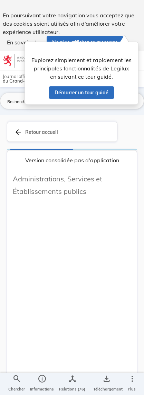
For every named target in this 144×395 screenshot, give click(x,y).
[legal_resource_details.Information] (42, 384)
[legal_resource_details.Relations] (72, 384)
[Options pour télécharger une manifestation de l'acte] (106, 384)
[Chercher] (16, 384)
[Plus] (132, 384)
